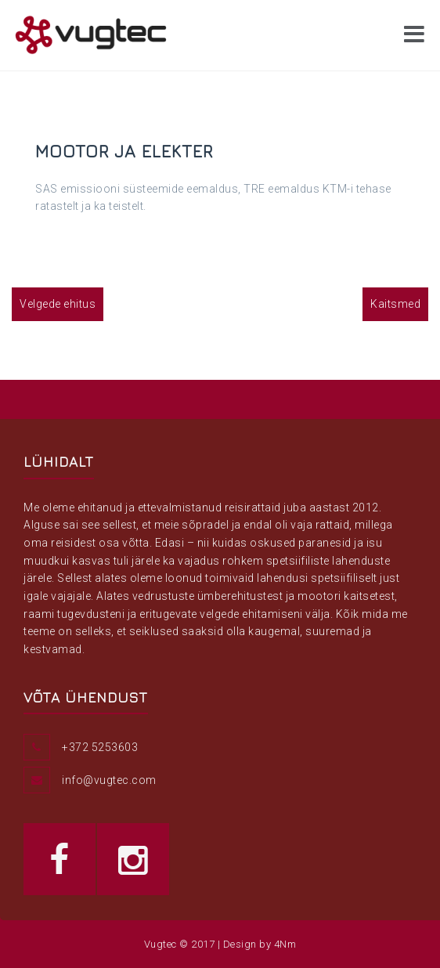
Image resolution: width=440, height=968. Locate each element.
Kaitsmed (395, 304)
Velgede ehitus (58, 304)
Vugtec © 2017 (179, 944)
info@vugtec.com (109, 780)
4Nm (285, 944)
